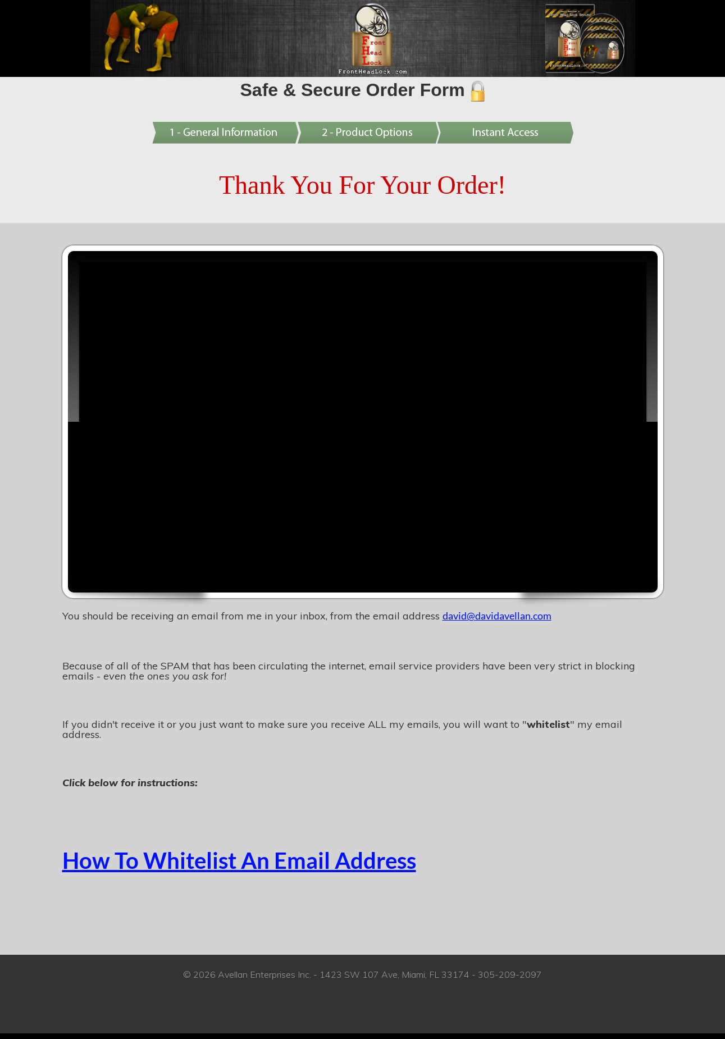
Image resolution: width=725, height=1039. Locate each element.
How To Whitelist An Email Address (239, 860)
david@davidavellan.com (497, 615)
